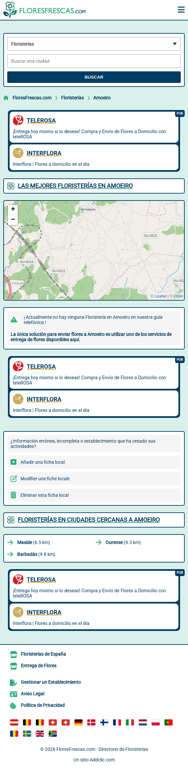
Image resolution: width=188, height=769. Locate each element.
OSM (178, 296)
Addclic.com (102, 759)
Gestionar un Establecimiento (51, 682)
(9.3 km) (123, 542)
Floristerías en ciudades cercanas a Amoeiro (89, 519)
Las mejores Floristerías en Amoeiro (75, 185)
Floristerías (72, 97)
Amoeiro (101, 97)
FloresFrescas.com (32, 97)
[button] (13, 210)
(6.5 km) (33, 542)
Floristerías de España (43, 654)
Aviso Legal (32, 693)
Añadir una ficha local (42, 462)
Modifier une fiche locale (45, 478)
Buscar (93, 77)
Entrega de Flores (38, 665)
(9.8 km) (36, 554)
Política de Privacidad (43, 705)
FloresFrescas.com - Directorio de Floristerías (102, 749)
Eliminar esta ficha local (44, 495)
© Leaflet (158, 296)
